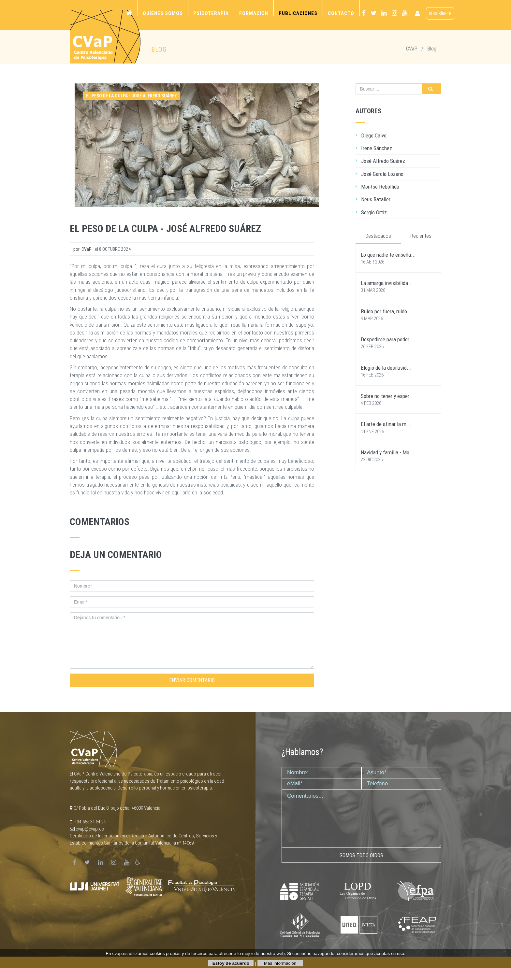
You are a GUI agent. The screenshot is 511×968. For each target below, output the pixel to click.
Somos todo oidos (361, 855)
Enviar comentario (192, 680)
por (82, 249)
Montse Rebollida (380, 186)
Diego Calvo (374, 135)
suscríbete (440, 13)
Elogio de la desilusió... (386, 367)
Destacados (378, 236)
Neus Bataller (375, 199)
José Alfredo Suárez (383, 161)
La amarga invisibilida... (387, 283)
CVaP (411, 49)
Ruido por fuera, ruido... (386, 311)
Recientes (420, 236)
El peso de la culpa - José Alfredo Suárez (165, 228)
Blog (431, 49)
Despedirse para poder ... (388, 339)
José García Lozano (382, 174)
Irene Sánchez (376, 148)
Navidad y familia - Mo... (387, 452)
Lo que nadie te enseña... (388, 254)
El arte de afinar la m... (386, 424)
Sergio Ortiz (374, 212)
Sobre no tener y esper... (387, 396)
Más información (280, 963)
